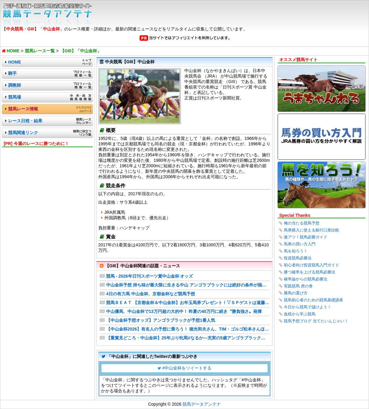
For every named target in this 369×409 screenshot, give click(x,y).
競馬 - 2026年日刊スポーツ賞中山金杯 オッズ (149, 276)
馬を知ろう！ (296, 251)
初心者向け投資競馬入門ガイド (311, 265)
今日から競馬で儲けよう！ (307, 307)
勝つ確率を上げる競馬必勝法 (309, 272)
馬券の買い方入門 (299, 244)
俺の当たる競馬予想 (301, 223)
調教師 (14, 85)
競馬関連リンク (23, 132)
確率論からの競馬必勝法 (305, 279)
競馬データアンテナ (202, 404)
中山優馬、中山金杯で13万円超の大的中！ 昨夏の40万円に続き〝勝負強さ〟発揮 (184, 311)
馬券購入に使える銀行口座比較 (311, 230)
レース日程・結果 (25, 120)
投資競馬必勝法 (298, 258)
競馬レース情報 (23, 108)
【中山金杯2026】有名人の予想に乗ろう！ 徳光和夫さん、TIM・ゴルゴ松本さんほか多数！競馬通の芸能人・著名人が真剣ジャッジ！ (187, 329)
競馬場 (14, 97)
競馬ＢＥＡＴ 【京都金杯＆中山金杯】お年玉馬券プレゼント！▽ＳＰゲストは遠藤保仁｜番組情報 (187, 302)
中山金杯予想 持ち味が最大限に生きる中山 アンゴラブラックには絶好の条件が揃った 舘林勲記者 (187, 284)
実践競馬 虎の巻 (298, 286)
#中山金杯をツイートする (187, 368)
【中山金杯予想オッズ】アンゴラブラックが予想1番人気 (160, 320)
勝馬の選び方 (296, 293)
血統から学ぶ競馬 (299, 314)
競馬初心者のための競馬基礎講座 (313, 300)
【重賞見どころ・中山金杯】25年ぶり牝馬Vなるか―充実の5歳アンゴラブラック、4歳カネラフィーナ (187, 337)
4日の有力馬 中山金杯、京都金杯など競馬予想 (150, 293)
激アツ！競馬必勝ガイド (305, 237)
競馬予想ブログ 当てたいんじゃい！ (316, 321)
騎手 (12, 73)
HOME (14, 62)
